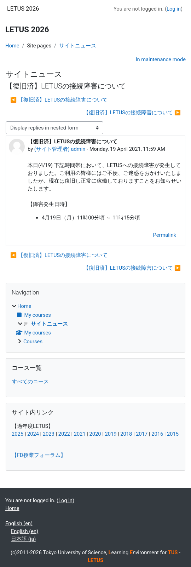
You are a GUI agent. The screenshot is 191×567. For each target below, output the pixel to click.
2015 (173, 434)
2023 (48, 434)
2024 (33, 434)
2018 (126, 434)
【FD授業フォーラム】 (39, 455)
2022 (64, 434)
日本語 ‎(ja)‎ (23, 539)
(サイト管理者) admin (60, 149)
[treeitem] (95, 323)
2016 (157, 434)
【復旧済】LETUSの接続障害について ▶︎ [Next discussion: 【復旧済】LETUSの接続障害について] (132, 112)
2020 (95, 434)
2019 (110, 434)
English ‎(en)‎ (19, 523)
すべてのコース (30, 381)
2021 (80, 434)
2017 (141, 434)
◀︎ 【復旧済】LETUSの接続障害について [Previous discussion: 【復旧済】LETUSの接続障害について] (59, 100)
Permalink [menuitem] (164, 235)
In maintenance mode (160, 59)
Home (12, 45)
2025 (17, 434)
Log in (174, 9)
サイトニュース (77, 45)
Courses (32, 341)
